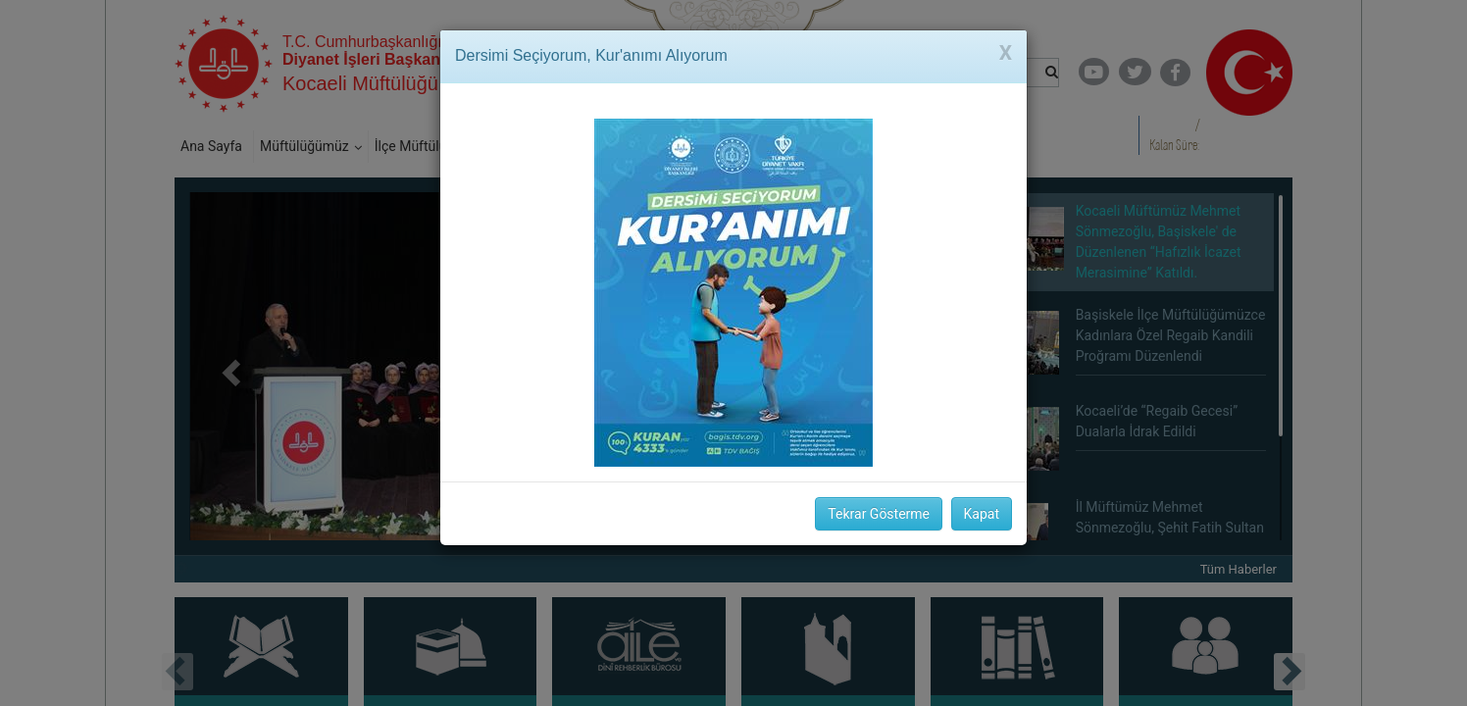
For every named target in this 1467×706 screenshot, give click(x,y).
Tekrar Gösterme (879, 514)
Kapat (981, 514)
